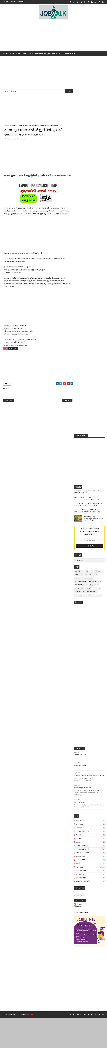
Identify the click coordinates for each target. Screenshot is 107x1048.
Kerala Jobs (13, 125)
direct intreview (81, 230)
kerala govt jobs (81, 240)
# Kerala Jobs (13, 349)
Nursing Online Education (20, 54)
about (13, 2)
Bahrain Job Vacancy (80, 500)
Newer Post (9, 400)
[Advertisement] (66, 35)
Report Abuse (79, 630)
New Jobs (97, 243)
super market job (95, 250)
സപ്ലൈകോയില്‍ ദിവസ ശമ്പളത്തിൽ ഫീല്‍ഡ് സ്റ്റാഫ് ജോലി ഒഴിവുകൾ (93, 173)
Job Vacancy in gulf (80, 490)
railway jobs (91, 247)
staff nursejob (80, 250)
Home (6, 2)
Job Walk (13, 749)
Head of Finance (79, 537)
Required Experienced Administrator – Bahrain (89, 510)
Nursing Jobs (40, 54)
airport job (79, 226)
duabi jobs (89, 233)
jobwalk (78, 641)
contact (20, 2)
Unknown (79, 639)
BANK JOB (89, 226)
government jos (81, 236)
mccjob (88, 243)
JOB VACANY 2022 (95, 236)
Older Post (67, 400)
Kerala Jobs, (22, 139)
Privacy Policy (71, 54)
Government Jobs (55, 54)
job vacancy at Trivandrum (82, 523)
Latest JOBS (79, 243)
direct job (93, 230)
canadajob (99, 226)
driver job (79, 233)
